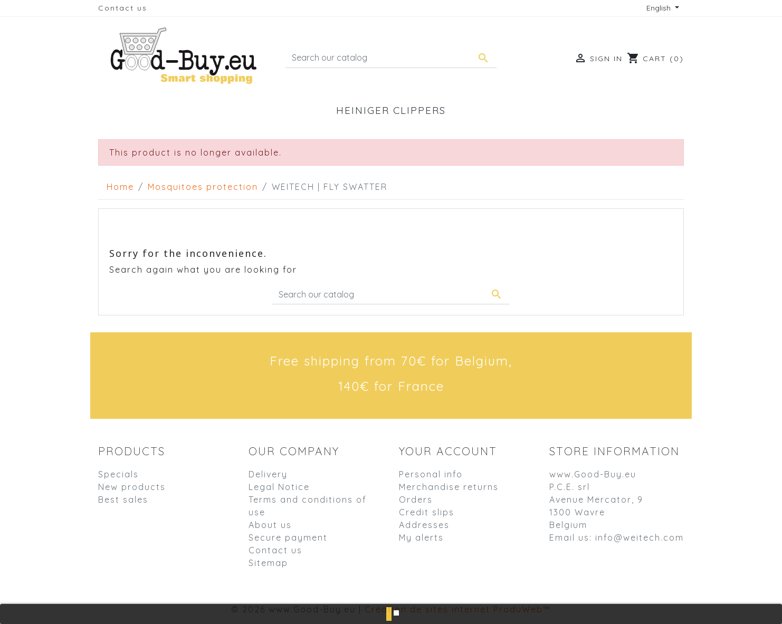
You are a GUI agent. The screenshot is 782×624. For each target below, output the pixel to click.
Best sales (123, 499)
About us (270, 525)
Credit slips (426, 512)
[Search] (391, 58)
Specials (118, 474)
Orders (416, 499)
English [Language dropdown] (659, 8)
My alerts (421, 537)
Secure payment (288, 537)
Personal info (431, 474)
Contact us (122, 8)
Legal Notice (279, 487)
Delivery (268, 474)
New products (132, 487)
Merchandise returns (449, 487)
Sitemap (268, 563)
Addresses (424, 525)
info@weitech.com (639, 537)
